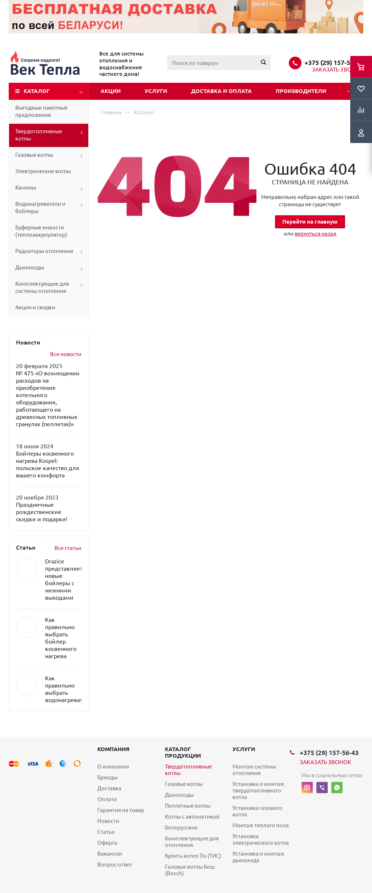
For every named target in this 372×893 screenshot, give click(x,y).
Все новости (65, 354)
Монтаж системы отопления (254, 769)
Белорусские (181, 827)
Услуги (156, 91)
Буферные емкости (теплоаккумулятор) (41, 231)
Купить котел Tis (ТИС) (193, 856)
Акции (111, 91)
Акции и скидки (35, 307)
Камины (25, 187)
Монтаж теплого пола (260, 825)
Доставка (109, 788)
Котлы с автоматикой (192, 817)
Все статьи (67, 548)
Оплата (107, 799)
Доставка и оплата (221, 91)
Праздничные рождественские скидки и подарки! (41, 511)
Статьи (106, 832)
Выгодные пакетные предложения (41, 111)
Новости (108, 821)
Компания (113, 749)
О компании (113, 766)
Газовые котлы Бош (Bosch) (190, 870)
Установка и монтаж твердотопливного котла (258, 790)
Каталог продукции (183, 752)
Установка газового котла (257, 811)
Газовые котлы (34, 155)
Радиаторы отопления (44, 251)
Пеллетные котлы (187, 806)
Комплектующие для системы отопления (42, 287)
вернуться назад (315, 234)
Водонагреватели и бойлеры (40, 207)
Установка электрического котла (260, 839)
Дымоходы (29, 267)
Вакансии (109, 854)
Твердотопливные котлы (38, 135)
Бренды (107, 777)
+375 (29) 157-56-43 (333, 62)
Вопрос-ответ (114, 864)
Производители (301, 91)
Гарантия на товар (120, 810)
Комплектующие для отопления (192, 841)
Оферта (107, 843)
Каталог (37, 91)
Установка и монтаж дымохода (258, 857)
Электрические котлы (43, 171)
